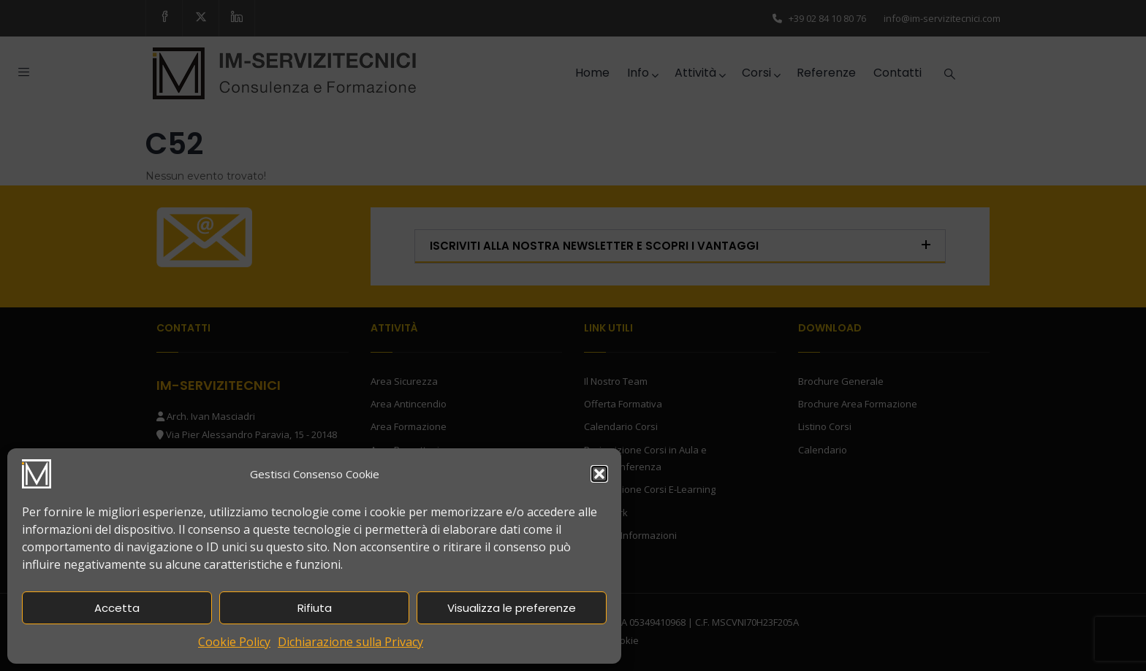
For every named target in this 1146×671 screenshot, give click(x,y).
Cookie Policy (234, 642)
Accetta (117, 608)
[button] (599, 474)
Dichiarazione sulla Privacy (350, 642)
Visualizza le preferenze (511, 608)
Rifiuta (314, 608)
